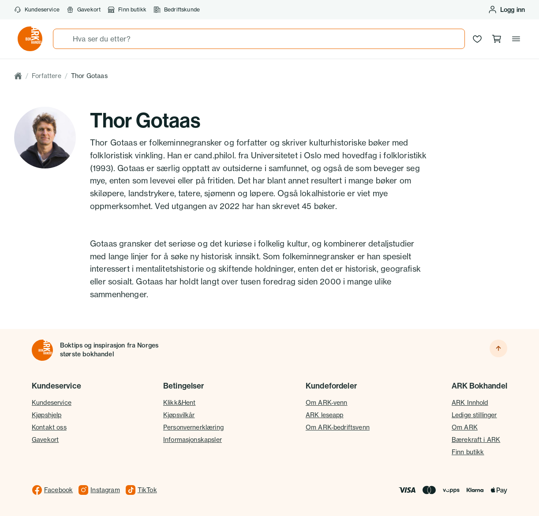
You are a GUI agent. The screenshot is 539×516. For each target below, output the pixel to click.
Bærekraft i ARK (476, 439)
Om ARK (465, 427)
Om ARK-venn (327, 402)
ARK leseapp (325, 415)
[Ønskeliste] (477, 39)
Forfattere (46, 75)
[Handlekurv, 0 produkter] (496, 39)
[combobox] (259, 39)
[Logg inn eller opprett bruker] (506, 9)
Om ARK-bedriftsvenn (338, 427)
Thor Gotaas (89, 75)
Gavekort (84, 9)
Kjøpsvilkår (179, 415)
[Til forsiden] (42, 350)
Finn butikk (127, 9)
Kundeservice (37, 9)
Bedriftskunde (176, 9)
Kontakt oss (49, 427)
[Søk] (63, 39)
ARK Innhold (470, 402)
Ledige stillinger (474, 415)
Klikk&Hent (179, 402)
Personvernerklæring (193, 427)
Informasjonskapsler (192, 439)
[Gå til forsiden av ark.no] (30, 38)
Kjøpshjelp (47, 415)
